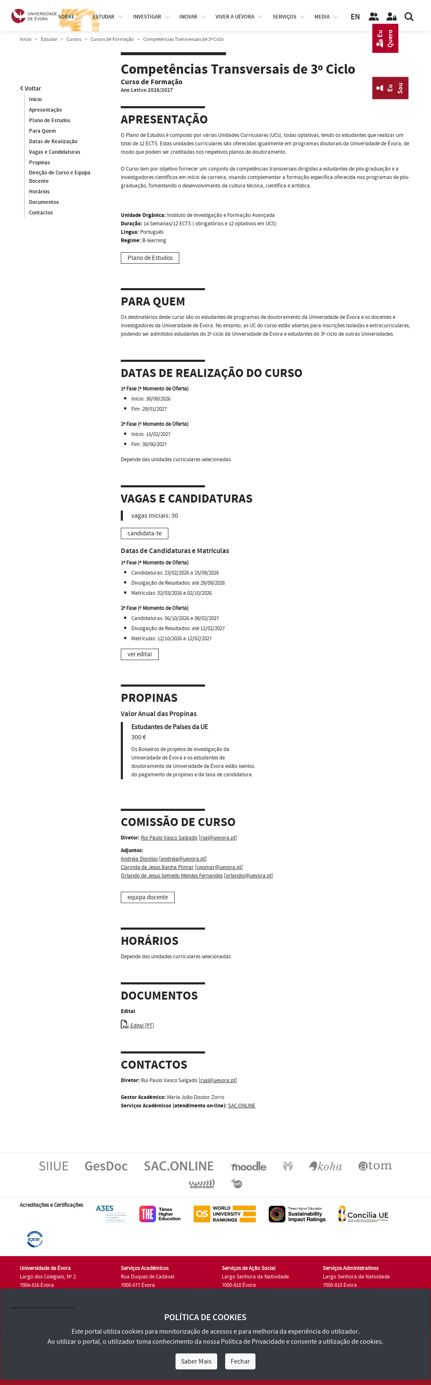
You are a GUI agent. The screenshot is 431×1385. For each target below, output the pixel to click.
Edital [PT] (137, 1025)
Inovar (188, 17)
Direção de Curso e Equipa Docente (59, 177)
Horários (39, 192)
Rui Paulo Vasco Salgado (169, 838)
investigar (147, 17)
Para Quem (42, 131)
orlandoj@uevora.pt (248, 876)
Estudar (49, 39)
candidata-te (145, 533)
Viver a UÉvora (235, 17)
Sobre (66, 17)
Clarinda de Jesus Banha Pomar (157, 867)
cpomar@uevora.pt (219, 867)
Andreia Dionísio (139, 859)
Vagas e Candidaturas (54, 152)
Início (26, 39)
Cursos (74, 39)
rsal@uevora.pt (217, 838)
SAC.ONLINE (241, 1106)
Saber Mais (196, 1361)
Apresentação (45, 110)
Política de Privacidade (253, 1341)
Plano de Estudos (49, 120)
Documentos (44, 202)
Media (322, 17)
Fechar (240, 1361)
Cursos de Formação (112, 39)
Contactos (41, 213)
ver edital (140, 654)
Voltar (30, 89)
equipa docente (148, 897)
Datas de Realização (53, 141)
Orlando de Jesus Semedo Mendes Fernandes (172, 876)
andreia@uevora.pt (183, 859)
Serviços (284, 17)
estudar (103, 17)
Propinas (39, 162)
